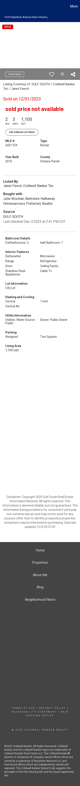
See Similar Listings (22, 132)
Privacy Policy (52, 708)
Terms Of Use (23, 708)
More (74, 6)
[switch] (51, 74)
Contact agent (14, 74)
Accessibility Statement (34, 712)
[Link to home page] (4, 6)
